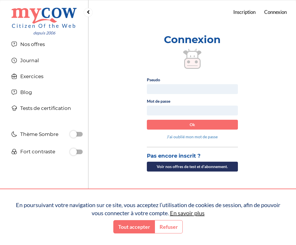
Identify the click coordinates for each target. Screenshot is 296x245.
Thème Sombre (34, 135)
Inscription (244, 12)
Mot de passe (158, 101)
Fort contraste (33, 152)
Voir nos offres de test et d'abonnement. (192, 166)
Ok (192, 124)
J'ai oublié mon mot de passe (192, 136)
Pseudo (153, 79)
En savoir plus (187, 212)
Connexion (275, 12)
